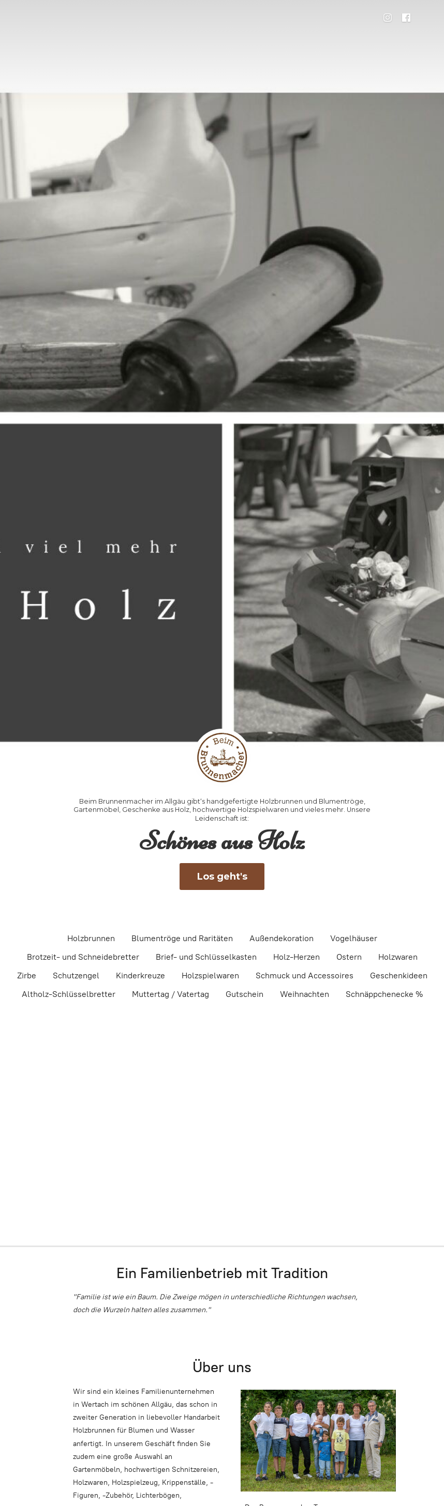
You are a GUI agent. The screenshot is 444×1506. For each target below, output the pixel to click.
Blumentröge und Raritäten (182, 938)
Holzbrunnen (91, 938)
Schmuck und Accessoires (304, 975)
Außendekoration (281, 938)
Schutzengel (76, 975)
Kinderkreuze (140, 975)
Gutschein (244, 994)
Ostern (349, 957)
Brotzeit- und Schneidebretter (83, 957)
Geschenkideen (398, 975)
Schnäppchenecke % (384, 994)
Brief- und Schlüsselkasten (206, 957)
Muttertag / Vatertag (170, 994)
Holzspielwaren (210, 975)
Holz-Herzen (296, 957)
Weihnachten (304, 994)
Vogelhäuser (353, 938)
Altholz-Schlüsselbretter (68, 994)
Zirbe (26, 975)
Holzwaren (398, 957)
